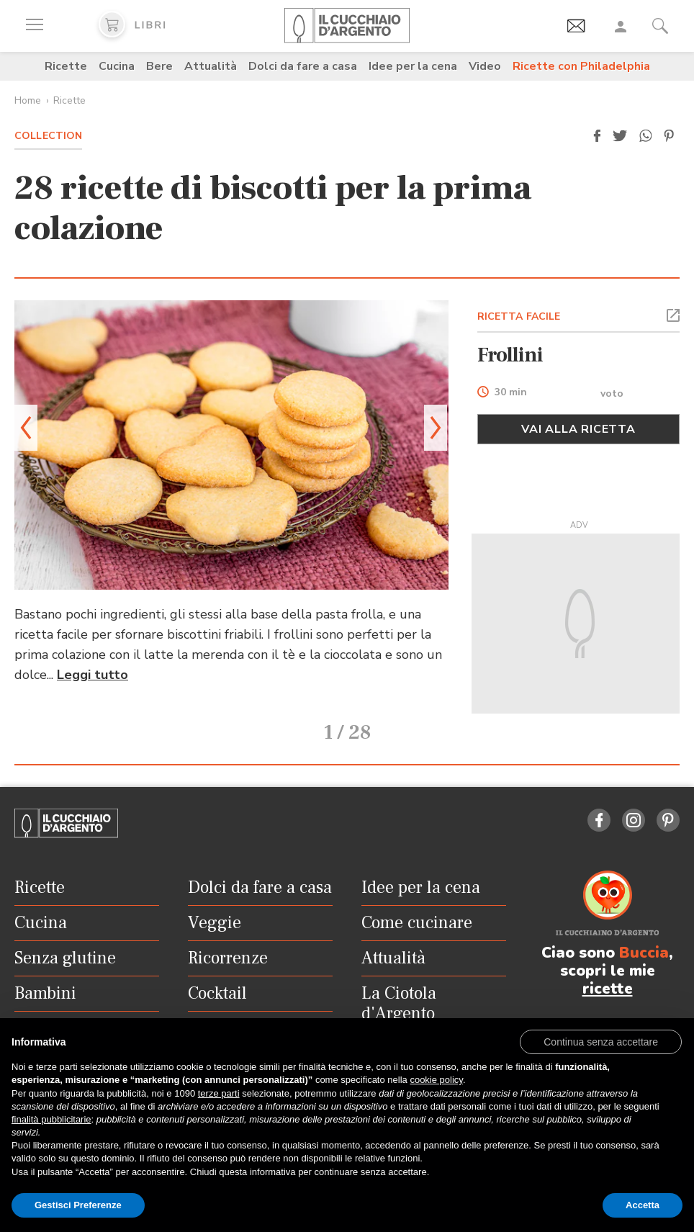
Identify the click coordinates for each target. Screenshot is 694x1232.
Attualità (210, 66)
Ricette (66, 66)
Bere (159, 66)
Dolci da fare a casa (302, 66)
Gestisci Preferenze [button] (78, 1205)
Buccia (644, 950)
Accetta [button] (642, 1205)
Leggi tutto (92, 674)
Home (27, 100)
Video (485, 66)
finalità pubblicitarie (51, 1119)
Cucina (117, 66)
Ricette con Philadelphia (581, 66)
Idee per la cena (413, 66)
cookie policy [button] (436, 1079)
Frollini (510, 355)
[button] (596, 136)
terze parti (219, 1093)
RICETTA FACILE (519, 316)
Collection (48, 136)
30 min (511, 393)
